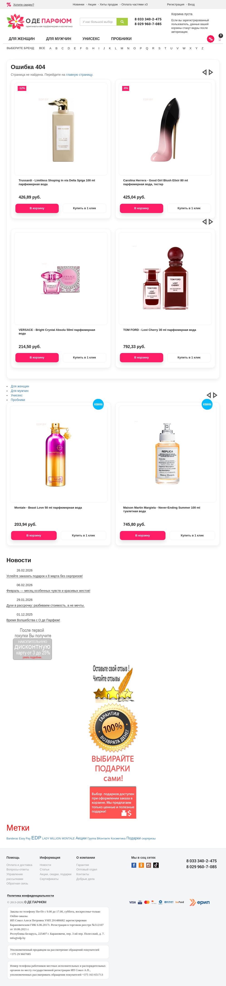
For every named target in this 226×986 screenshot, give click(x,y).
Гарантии (82, 865)
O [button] (135, 48)
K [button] (110, 48)
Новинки (78, 4)
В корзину (37, 208)
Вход (191, 4)
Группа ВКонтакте (98, 838)
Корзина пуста (181, 14)
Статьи (44, 869)
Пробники (121, 39)
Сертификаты (49, 879)
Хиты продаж (109, 4)
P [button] (141, 48)
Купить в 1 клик (84, 208)
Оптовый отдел (86, 869)
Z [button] (202, 48)
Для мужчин (58, 39)
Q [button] (147, 48)
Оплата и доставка (19, 865)
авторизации (179, 31)
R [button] (153, 48)
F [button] (81, 48)
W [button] (184, 48)
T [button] (165, 48)
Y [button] (197, 48)
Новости (45, 865)
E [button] (75, 48)
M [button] (122, 48)
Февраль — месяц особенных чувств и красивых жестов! (48, 591)
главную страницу (79, 74)
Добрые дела (85, 879)
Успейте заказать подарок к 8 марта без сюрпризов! (45, 576)
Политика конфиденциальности (30, 895)
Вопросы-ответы (18, 869)
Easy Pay (25, 838)
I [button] (98, 48)
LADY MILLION (51, 838)
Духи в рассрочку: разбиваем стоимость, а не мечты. (46, 605)
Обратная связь (17, 883)
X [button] (191, 48)
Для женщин (22, 39)
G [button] (87, 48)
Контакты (82, 874)
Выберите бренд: (21, 48)
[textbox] (98, 22)
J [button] (104, 48)
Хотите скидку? (23, 4)
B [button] (57, 48)
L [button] (116, 48)
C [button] (62, 48)
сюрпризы (149, 838)
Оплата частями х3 (135, 4)
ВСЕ (42, 48)
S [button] (159, 48)
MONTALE (68, 838)
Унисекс (91, 39)
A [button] (50, 48)
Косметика (118, 838)
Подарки (133, 838)
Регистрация (175, 4)
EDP (36, 838)
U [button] (171, 48)
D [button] (69, 48)
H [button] (93, 48)
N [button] (128, 48)
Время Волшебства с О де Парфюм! (33, 620)
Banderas (12, 838)
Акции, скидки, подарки (55, 874)
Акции (92, 4)
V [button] (178, 48)
